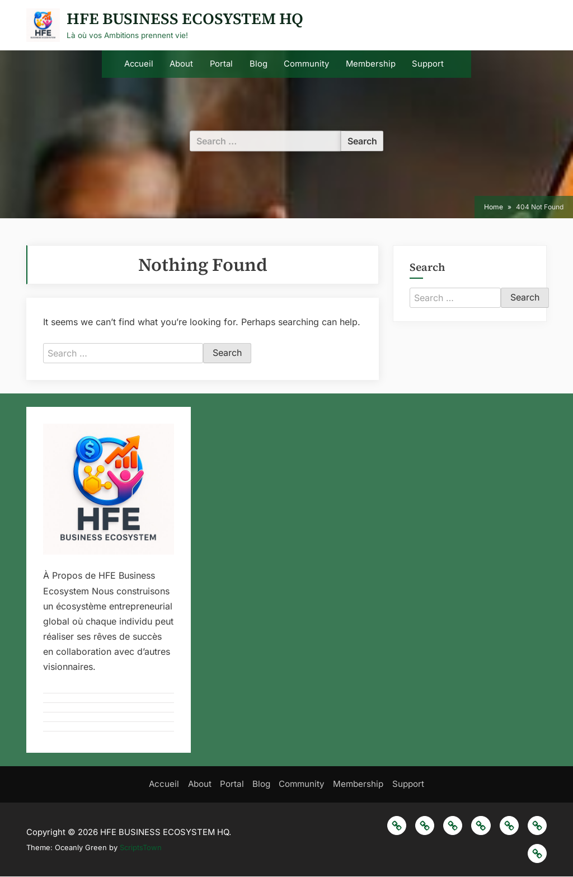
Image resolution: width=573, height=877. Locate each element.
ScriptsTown (141, 847)
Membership (371, 64)
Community (306, 64)
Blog (258, 64)
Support (428, 64)
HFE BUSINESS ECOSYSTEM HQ (185, 18)
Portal (221, 64)
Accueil (138, 64)
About (181, 64)
